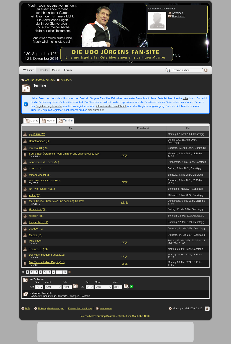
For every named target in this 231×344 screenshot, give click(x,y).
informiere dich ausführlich (111, 106)
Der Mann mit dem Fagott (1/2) (47, 254)
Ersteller (143, 128)
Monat (48, 282)
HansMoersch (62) (39, 141)
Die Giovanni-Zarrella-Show (45, 180)
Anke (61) (34, 195)
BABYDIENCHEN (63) (42, 188)
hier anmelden (96, 109)
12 (65, 272)
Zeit (188, 128)
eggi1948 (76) (37, 134)
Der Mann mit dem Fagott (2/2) (47, 262)
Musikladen (35, 240)
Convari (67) (36, 168)
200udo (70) (36, 228)
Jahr (65, 282)
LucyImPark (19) (38, 222)
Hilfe (185, 98)
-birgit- (124, 155)
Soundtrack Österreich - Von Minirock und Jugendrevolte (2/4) (64, 153)
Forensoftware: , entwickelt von (115, 316)
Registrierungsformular (49, 106)
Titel (71, 128)
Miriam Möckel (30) (40, 174)
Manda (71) (35, 235)
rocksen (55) (36, 215)
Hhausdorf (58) (37, 209)
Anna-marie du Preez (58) (44, 162)
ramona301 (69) (38, 148)
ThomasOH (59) (38, 249)
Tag (37, 282)
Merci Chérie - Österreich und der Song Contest (56, 200)
